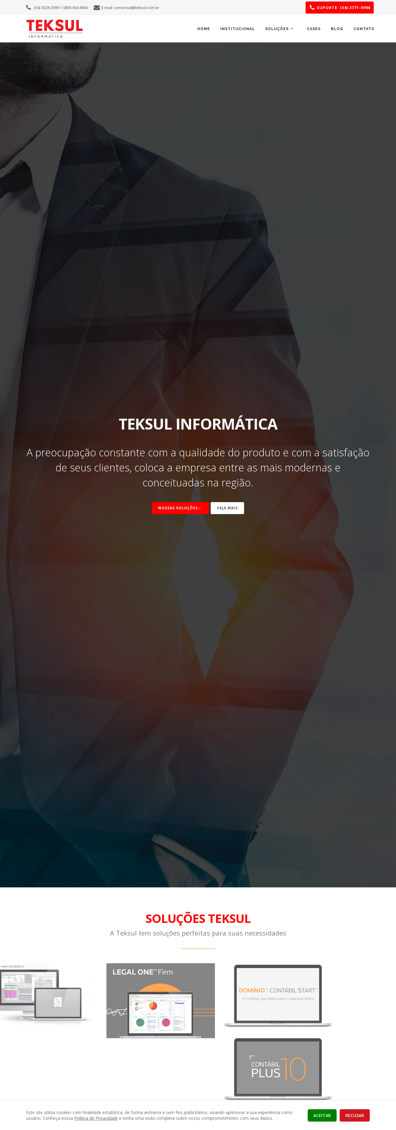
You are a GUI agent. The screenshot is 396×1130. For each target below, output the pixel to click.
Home (203, 29)
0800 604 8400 (75, 7)
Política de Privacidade (96, 1118)
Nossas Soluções (180, 508)
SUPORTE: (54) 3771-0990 (343, 7)
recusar (354, 1115)
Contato (364, 29)
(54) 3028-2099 (46, 7)
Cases (314, 29)
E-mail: (130, 7)
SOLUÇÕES (280, 28)
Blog (337, 29)
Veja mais (227, 508)
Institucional (237, 29)
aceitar (322, 1115)
